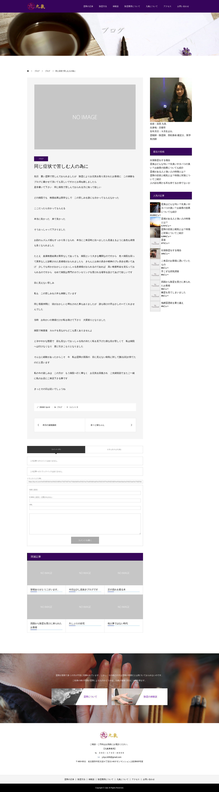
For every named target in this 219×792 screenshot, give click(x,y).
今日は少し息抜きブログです (83, 589)
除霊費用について (132, 6)
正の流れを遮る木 (117, 589)
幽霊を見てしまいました (173, 292)
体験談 (116, 6)
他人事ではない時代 (118, 623)
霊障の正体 (88, 6)
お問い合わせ (183, 6)
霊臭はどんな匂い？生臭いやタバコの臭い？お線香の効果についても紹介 (175, 208)
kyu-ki (48, 407)
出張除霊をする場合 (160, 160)
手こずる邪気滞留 (170, 271)
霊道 (163, 240)
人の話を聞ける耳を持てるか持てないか (170, 183)
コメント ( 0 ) (56, 449)
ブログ (41, 159)
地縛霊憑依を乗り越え (172, 303)
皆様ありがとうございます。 (44, 589)
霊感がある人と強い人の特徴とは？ (168, 171)
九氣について (152, 6)
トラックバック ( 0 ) (114, 449)
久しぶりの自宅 (77, 623)
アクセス (167, 6)
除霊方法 (103, 6)
